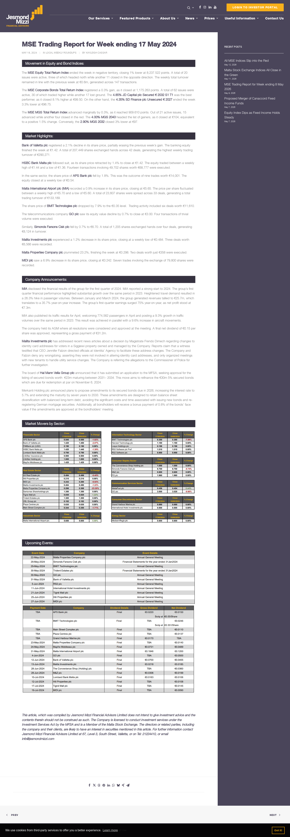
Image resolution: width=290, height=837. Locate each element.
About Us (169, 18)
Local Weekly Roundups (61, 52)
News (191, 18)
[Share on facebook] (89, 785)
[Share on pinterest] (104, 785)
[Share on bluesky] (118, 785)
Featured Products (137, 18)
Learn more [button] (110, 830)
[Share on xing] (123, 785)
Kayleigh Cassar (96, 52)
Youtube (216, 7)
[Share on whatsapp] (113, 785)
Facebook (201, 7)
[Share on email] (128, 785)
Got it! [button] (278, 830)
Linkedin (210, 7)
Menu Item (220, 8)
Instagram (205, 7)
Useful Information (242, 18)
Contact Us (274, 18)
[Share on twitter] (94, 785)
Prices (211, 18)
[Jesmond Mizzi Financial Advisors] (24, 16)
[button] (190, 7)
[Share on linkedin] (109, 785)
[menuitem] (190, 8)
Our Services (100, 18)
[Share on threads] (99, 785)
